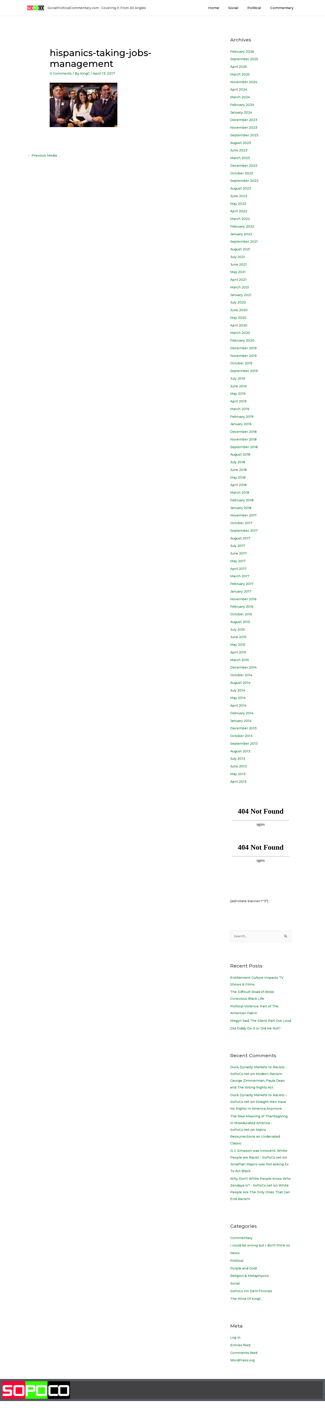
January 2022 (242, 234)
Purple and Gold (245, 1282)
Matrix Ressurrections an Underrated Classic (257, 1143)
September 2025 (245, 59)
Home (221, 8)
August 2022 (241, 188)
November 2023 (244, 127)
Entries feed (240, 1359)
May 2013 (238, 774)
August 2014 (241, 682)
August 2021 (241, 249)
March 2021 (240, 287)
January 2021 (241, 295)
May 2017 (238, 561)
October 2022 (242, 173)
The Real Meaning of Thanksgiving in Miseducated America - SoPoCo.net (260, 1130)
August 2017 (241, 538)
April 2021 (239, 279)
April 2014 (239, 705)
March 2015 (240, 660)
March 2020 (240, 333)
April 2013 (238, 781)
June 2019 (239, 386)
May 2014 (238, 698)
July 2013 (238, 758)
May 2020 (238, 317)
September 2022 (245, 180)
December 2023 (244, 120)
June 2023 (239, 150)
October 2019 (242, 363)
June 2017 (239, 553)
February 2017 (242, 584)
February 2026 (243, 51)
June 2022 (239, 196)
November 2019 (244, 356)
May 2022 (238, 203)
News (235, 1267)
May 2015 (238, 644)
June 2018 (239, 470)
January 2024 (242, 112)
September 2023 (245, 135)
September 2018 (245, 447)
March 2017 (240, 576)
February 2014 (243, 713)
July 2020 (238, 302)
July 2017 (238, 545)
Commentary (283, 8)
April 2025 (239, 66)
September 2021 (245, 241)
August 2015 (241, 622)
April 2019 (239, 401)
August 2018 (241, 454)
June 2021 (239, 264)
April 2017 (238, 568)
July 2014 (238, 690)
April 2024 (239, 89)
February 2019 (243, 416)
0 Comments (61, 73)
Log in (235, 1351)
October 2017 (242, 523)
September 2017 (244, 530)
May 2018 (238, 477)
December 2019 (244, 348)
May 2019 (238, 393)
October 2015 (242, 614)
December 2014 (244, 667)
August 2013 (241, 751)
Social (239, 8)
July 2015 (238, 629)
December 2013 (244, 728)
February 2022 (243, 226)
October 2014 (242, 675)
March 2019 (240, 409)
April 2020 (239, 325)
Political (258, 8)
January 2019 (241, 424)
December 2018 (244, 431)
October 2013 (242, 736)
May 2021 (238, 272)
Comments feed (244, 1366)
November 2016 (244, 599)
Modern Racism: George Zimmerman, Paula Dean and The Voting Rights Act (259, 1088)
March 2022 (240, 219)
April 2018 (239, 485)
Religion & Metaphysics (250, 1289)
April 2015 (238, 652)
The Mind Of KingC (246, 1312)
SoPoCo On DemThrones (252, 1305)
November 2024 (244, 82)
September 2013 (244, 743)
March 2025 (240, 74)
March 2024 (240, 97)
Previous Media (43, 156)
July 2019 (238, 378)
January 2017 (241, 591)
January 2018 (241, 508)
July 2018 (238, 462)
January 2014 (241, 721)
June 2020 (239, 310)
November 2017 (244, 515)
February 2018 (243, 500)
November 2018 (244, 439)
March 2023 (240, 158)
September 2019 (245, 371)
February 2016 (243, 606)
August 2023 (241, 143)
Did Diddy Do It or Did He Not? (257, 1035)
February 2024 (243, 105)
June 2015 (239, 637)
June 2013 (239, 766)
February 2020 (243, 340)
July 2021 (238, 257)
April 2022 (239, 211)
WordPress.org (243, 1374)
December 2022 (245, 165)
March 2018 (240, 492)
